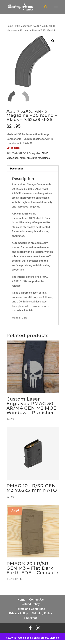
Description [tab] (17, 168)
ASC (29, 158)
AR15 (22, 158)
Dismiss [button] (54, 637)
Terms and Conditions (30, 609)
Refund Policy (30, 604)
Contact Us (36, 599)
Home (10, 26)
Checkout (30, 618)
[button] (53, 41)
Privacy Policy (18, 613)
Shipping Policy (42, 613)
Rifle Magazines (23, 26)
